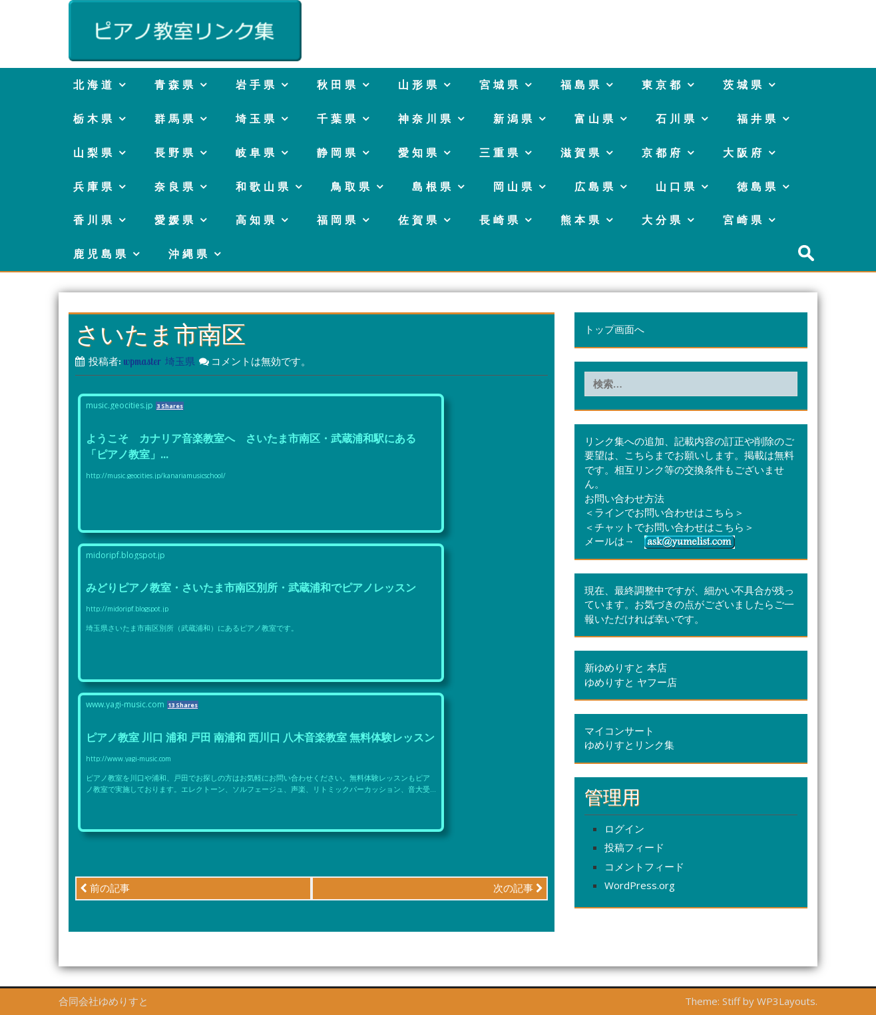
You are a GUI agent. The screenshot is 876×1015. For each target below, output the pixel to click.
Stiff (731, 1001)
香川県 (94, 219)
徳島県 (758, 186)
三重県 (500, 152)
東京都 (663, 84)
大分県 (663, 219)
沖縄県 (189, 253)
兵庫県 (94, 186)
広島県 (595, 186)
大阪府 (744, 152)
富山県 (595, 118)
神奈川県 (426, 118)
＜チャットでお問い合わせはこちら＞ (669, 526)
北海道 (94, 84)
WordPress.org (639, 885)
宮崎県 (744, 219)
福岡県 (338, 219)
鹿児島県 (101, 253)
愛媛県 (175, 219)
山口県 (677, 186)
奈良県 (175, 186)
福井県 (758, 118)
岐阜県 (257, 152)
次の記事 (518, 887)
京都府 (663, 152)
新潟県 (514, 118)
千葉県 (338, 118)
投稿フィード (634, 847)
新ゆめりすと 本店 (625, 667)
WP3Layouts (786, 1001)
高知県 (257, 219)
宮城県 (500, 84)
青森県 (175, 84)
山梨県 (94, 152)
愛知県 (419, 152)
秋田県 (338, 84)
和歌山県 (264, 186)
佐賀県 (419, 219)
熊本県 (581, 219)
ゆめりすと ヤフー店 (630, 682)
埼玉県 (257, 118)
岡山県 (514, 186)
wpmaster (142, 361)
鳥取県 (352, 186)
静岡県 (338, 152)
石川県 (677, 118)
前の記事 (105, 887)
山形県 (419, 84)
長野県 (175, 152)
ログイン (624, 828)
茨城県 (744, 84)
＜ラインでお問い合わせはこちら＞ (664, 512)
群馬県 (175, 118)
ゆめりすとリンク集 (629, 744)
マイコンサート (619, 730)
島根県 (433, 186)
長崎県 (500, 219)
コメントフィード (644, 866)
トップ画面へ (614, 329)
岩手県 (257, 84)
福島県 (581, 84)
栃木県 (94, 118)
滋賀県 (581, 152)
